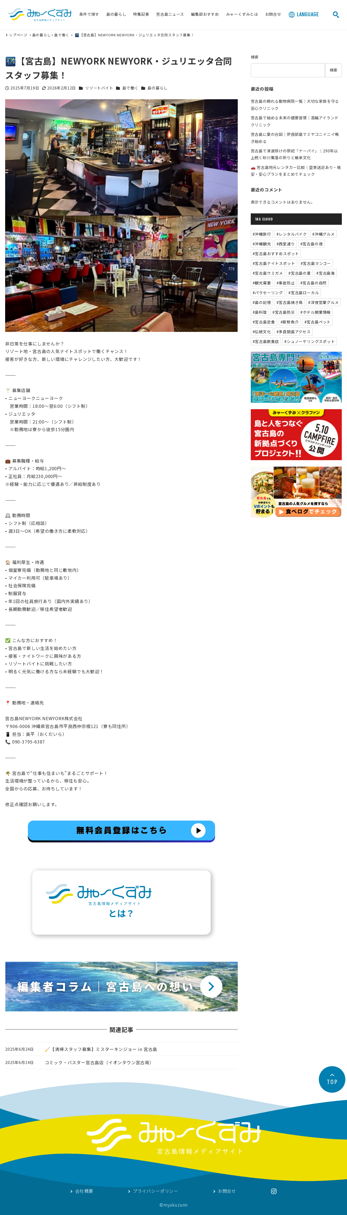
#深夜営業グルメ (323, 302)
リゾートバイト (99, 88)
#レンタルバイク (292, 234)
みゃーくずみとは (242, 14)
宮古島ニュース (170, 14)
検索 (255, 57)
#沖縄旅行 (262, 234)
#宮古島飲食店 (266, 341)
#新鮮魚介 (290, 322)
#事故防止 (286, 283)
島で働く (61, 34)
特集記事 (141, 14)
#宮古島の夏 (299, 273)
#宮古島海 (325, 273)
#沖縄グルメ (323, 234)
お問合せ (273, 14)
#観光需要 (262, 283)
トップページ (17, 34)
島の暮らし (116, 14)
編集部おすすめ (205, 14)
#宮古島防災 (283, 312)
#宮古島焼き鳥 (290, 302)
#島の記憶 (262, 302)
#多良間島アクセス (294, 331)
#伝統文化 (262, 331)
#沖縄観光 (262, 243)
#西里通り (286, 243)
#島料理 (260, 312)
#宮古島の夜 (311, 243)
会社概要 (84, 1191)
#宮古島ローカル (303, 292)
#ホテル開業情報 (315, 312)
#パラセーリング (268, 292)
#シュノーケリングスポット (309, 341)
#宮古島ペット (317, 322)
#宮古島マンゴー (316, 263)
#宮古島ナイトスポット (274, 263)
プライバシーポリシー (155, 1191)
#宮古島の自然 (313, 283)
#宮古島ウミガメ (268, 273)
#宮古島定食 (264, 322)
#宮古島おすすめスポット (276, 253)
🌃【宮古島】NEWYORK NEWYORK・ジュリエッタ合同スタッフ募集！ (134, 34)
